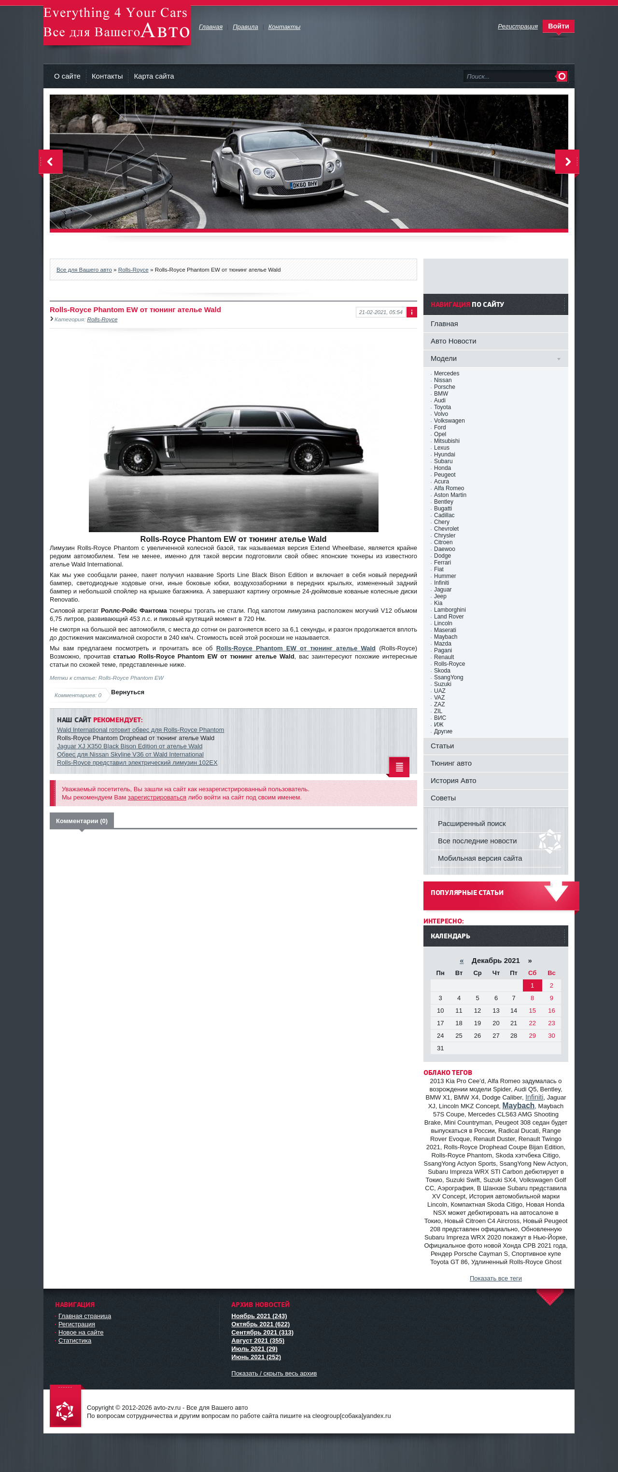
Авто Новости (454, 341)
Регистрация (76, 1324)
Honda (442, 468)
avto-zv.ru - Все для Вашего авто (117, 23)
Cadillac (444, 515)
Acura (441, 481)
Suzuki (442, 684)
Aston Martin (450, 495)
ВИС (440, 718)
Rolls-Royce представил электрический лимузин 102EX (137, 762)
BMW (441, 393)
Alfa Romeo (449, 488)
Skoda (442, 670)
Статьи (442, 746)
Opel (440, 434)
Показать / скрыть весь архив (274, 1373)
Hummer (445, 576)
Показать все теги (496, 1278)
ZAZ (439, 704)
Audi (440, 400)
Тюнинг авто (451, 763)
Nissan (443, 380)
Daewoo (444, 549)
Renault (444, 657)
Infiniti (441, 582)
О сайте (67, 76)
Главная (444, 323)
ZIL (438, 711)
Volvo (441, 414)
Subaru (443, 461)
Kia (438, 603)
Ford (440, 427)
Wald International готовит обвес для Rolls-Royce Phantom (140, 729)
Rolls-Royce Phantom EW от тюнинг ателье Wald (296, 648)
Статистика (74, 1340)
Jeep (440, 596)
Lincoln (443, 623)
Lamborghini (450, 609)
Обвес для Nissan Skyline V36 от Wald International (130, 754)
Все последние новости (477, 841)
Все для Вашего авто (84, 269)
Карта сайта (154, 76)
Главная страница (84, 1316)
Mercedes (446, 373)
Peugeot (445, 474)
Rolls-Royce (133, 269)
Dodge (442, 555)
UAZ (440, 691)
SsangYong (449, 677)
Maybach (446, 636)
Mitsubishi (447, 441)
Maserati (445, 630)
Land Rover (449, 616)
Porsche (444, 387)
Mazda (442, 643)
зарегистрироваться (157, 797)
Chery (441, 522)
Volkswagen (449, 420)
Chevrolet (446, 528)
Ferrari (442, 562)
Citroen (443, 542)
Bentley (443, 501)
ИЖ (439, 724)
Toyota (442, 407)
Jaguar (443, 589)
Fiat (439, 569)
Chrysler (445, 535)
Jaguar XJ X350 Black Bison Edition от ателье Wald (129, 746)
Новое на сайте (81, 1332)
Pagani (443, 650)
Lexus (441, 447)
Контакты (107, 76)
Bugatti (443, 508)
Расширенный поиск (472, 823)
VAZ (439, 697)
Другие (443, 731)
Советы (443, 798)
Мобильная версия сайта (480, 858)
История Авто (454, 780)
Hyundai (444, 454)
